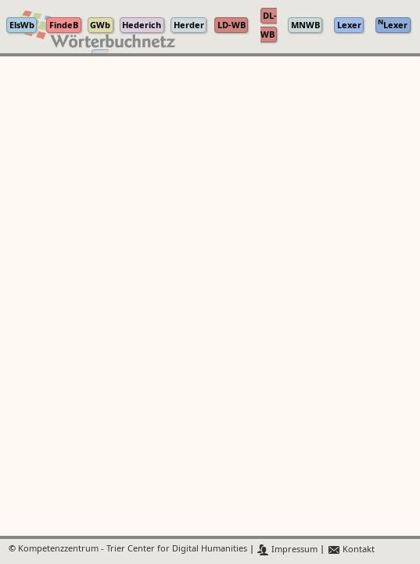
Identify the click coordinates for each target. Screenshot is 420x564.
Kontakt (351, 549)
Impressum (287, 549)
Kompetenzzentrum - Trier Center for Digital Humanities (132, 549)
